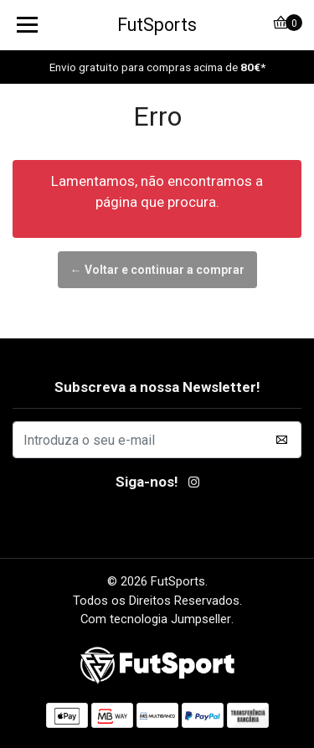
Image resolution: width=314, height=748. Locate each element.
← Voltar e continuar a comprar (157, 269)
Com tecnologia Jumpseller (155, 619)
